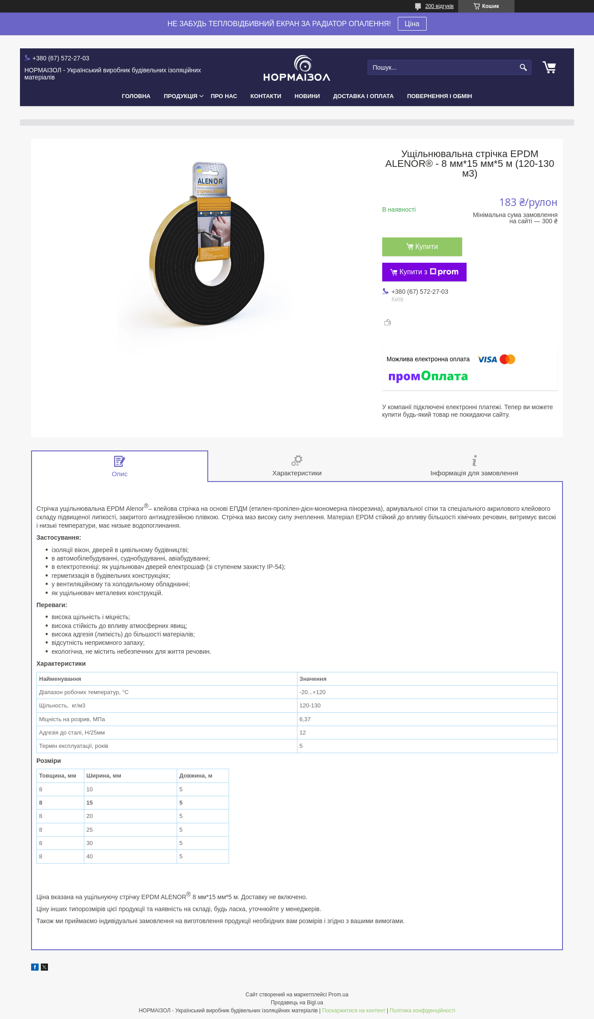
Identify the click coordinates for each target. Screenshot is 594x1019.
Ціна (412, 24)
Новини (307, 96)
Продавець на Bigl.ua (297, 1002)
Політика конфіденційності (422, 1010)
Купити (427, 246)
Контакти (265, 96)
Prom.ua (338, 994)
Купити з (429, 272)
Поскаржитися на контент (353, 1010)
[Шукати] (524, 68)
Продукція (181, 96)
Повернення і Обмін (439, 96)
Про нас (224, 96)
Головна (136, 96)
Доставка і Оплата (363, 96)
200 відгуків (439, 6)
